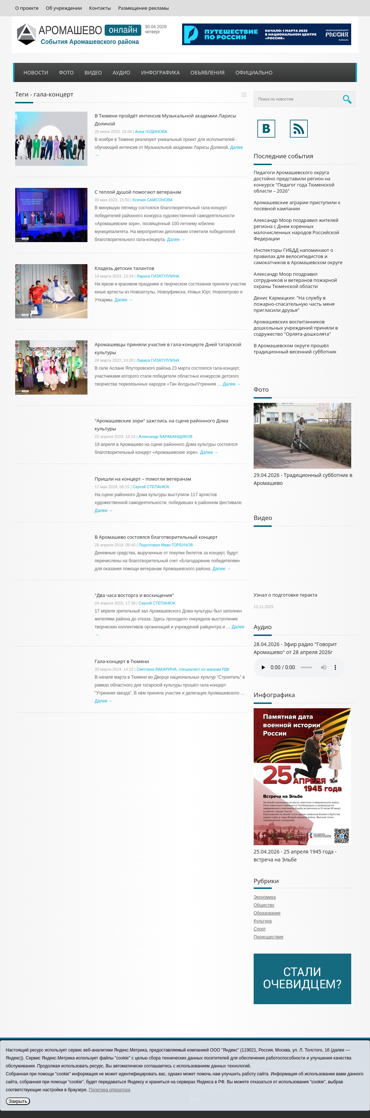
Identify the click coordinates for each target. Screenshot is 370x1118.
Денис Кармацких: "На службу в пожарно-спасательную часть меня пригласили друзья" (294, 303)
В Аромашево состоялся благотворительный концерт (156, 537)
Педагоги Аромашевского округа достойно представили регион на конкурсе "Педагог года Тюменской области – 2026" (294, 181)
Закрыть (18, 1101)
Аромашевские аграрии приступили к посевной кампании (297, 205)
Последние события (283, 156)
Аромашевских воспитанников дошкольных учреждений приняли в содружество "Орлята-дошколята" (296, 327)
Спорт (260, 929)
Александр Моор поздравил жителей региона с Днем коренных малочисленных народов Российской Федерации (296, 229)
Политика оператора (109, 1089)
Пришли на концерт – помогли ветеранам (143, 479)
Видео (93, 72)
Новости (35, 72)
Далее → (176, 239)
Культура (263, 921)
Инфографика (160, 72)
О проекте (27, 8)
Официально (254, 72)
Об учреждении (64, 8)
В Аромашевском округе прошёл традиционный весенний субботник (295, 348)
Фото (66, 72)
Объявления (207, 72)
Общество (264, 905)
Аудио (121, 72)
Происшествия (268, 936)
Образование (267, 913)
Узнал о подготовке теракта (285, 595)
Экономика (265, 897)
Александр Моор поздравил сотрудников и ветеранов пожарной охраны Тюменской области (295, 280)
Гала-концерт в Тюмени (122, 661)
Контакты (100, 8)
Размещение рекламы (143, 8)
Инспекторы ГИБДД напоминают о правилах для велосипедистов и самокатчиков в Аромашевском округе (298, 256)
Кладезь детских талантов (124, 268)
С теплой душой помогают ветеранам (138, 192)
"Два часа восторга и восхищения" (134, 595)
